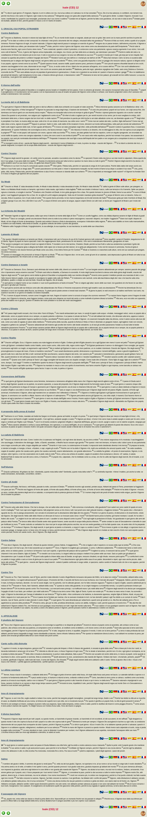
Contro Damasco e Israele (14, 264)
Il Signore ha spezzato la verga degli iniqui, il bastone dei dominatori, (62, 110)
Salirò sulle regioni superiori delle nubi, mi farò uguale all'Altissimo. (27, 127)
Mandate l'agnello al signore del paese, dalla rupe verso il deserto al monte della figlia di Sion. (39, 216)
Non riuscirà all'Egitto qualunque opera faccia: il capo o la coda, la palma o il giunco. (41, 368)
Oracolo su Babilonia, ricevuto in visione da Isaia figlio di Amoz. (27, 38)
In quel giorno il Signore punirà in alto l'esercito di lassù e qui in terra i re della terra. (79, 680)
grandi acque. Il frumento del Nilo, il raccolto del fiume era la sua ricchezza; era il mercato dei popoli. (76, 580)
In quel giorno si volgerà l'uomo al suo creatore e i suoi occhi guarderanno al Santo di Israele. (38, 283)
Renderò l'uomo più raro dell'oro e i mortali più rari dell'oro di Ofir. (77, 58)
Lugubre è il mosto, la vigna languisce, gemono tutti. (22, 648)
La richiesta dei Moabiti (13, 211)
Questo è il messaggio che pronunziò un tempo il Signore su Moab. (30, 255)
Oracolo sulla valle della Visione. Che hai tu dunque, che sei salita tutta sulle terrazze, (36, 507)
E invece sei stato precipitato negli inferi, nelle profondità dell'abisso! (81, 127)
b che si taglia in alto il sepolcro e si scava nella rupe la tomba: (106, 545)
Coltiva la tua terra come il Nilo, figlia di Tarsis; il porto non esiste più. (78, 591)
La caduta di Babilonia (12, 435)
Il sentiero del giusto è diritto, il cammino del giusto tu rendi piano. (28, 764)
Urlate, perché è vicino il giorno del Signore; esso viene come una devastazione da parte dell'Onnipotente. (88, 46)
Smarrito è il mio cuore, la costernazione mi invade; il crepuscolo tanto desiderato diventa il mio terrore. (89, 445)
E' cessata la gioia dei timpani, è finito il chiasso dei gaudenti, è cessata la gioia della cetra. (78, 648)
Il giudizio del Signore (12, 620)
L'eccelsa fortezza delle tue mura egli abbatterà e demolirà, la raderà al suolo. (30, 732)
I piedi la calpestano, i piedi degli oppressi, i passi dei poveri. (102, 751)
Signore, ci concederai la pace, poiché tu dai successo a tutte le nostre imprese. (92, 772)
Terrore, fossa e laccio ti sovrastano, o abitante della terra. (26, 675)
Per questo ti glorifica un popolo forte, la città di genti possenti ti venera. (113, 701)
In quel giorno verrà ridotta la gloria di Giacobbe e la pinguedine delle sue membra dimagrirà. (55, 275)
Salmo (4, 759)
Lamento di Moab (10, 234)
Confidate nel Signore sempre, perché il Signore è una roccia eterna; (95, 748)
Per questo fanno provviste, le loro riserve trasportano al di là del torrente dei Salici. (75, 198)
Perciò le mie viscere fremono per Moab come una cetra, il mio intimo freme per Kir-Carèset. (46, 250)
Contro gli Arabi (9, 482)
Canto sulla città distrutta (14, 643)
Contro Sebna (8, 540)
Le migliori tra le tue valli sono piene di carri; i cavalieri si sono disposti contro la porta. (49, 519)
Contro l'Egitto (8, 338)
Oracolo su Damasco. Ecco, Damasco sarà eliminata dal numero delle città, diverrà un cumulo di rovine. (43, 270)
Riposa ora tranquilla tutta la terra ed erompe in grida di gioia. (71, 113)
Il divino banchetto (10, 714)
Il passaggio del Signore (13, 794)
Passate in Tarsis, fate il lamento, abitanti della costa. (34, 586)
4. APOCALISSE (9, 616)
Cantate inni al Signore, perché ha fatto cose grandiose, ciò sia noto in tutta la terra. (101, 19)
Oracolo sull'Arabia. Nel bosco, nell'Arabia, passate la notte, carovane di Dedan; (35, 487)
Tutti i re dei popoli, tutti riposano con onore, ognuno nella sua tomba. (39, 133)
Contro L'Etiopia (9, 308)
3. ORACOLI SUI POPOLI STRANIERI (20, 29)
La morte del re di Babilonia (15, 102)
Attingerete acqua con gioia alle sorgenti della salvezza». (78, 16)
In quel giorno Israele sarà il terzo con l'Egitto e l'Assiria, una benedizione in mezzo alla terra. (51, 401)
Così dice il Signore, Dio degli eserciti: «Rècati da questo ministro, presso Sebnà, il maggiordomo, (42, 545)
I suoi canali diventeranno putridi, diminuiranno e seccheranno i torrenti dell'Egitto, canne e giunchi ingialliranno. (96, 351)
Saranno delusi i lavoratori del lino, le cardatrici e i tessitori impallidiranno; (74, 357)
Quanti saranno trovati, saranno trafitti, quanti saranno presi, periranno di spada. (71, 64)
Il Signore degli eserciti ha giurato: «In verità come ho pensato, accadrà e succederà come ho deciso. (43, 158)
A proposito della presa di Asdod (18, 411)
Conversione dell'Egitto (13, 376)
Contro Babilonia (10, 33)
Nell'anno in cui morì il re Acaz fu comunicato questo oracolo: (27, 166)
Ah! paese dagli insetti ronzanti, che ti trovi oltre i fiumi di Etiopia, (28, 313)
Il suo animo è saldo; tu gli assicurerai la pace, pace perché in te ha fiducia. (39, 748)
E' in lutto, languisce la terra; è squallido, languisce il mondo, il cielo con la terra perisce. (84, 631)
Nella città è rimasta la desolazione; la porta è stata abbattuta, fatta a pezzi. (55, 654)
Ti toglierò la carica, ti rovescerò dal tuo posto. (109, 551)
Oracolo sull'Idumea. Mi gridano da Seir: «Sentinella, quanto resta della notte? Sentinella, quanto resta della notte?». (49, 472)
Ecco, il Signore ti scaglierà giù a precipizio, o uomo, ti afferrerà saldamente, (85, 548)
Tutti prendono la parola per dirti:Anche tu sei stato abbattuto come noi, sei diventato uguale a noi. (97, 118)
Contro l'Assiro (9, 153)
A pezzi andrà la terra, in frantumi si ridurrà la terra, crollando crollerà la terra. (60, 678)
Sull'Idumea (7, 467)
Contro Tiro (7, 572)
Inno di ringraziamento (12, 693)
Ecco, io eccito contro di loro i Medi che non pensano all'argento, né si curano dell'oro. (83, 66)
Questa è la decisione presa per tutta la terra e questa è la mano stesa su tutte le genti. (72, 161)
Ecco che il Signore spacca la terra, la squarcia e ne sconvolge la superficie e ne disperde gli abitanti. (42, 625)
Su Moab (5, 181)
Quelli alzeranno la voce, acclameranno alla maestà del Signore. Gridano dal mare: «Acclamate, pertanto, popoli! (97, 657)
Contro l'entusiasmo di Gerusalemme (20, 502)
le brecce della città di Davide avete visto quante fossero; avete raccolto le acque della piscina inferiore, (60, 522)
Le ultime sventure (10, 670)
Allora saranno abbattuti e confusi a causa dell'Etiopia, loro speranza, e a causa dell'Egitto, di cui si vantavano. (51, 425)
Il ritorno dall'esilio (10, 85)
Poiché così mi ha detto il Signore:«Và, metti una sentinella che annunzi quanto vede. (93, 448)
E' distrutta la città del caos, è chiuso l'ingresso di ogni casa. (61, 651)
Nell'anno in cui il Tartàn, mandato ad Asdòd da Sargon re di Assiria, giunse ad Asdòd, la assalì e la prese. (44, 416)
